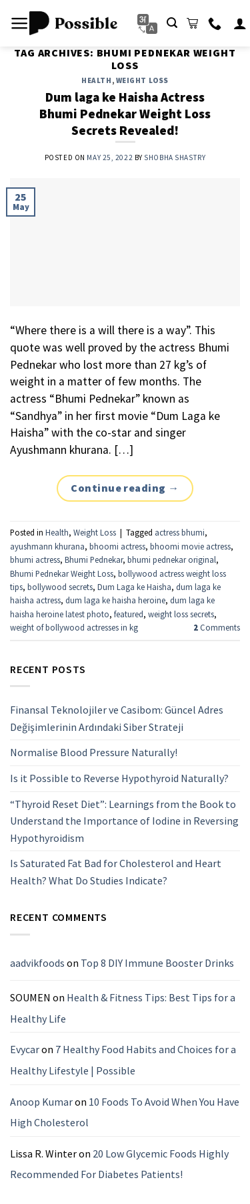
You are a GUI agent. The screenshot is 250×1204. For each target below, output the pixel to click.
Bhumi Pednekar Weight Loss (61, 573)
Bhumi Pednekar (94, 559)
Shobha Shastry (174, 157)
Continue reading (125, 488)
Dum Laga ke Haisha (134, 586)
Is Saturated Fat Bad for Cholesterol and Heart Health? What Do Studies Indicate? (115, 871)
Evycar (24, 1049)
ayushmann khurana (47, 546)
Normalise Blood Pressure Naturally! (93, 752)
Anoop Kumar (41, 1101)
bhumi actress (35, 559)
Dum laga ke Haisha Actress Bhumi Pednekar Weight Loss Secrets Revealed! (125, 113)
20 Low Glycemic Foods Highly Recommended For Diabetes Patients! (119, 1163)
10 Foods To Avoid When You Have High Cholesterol (124, 1111)
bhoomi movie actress (190, 546)
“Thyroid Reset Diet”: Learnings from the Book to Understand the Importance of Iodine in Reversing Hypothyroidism (124, 820)
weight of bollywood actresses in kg (74, 627)
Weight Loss (142, 80)
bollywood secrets (60, 586)
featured (128, 614)
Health (96, 80)
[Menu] (19, 23)
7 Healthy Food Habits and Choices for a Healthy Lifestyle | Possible (123, 1060)
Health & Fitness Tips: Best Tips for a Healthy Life (122, 1008)
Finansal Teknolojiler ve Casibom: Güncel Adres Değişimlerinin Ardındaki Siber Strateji (116, 718)
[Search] (172, 23)
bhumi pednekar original (171, 559)
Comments (216, 627)
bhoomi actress (117, 546)
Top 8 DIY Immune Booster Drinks (157, 962)
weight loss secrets (181, 614)
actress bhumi (180, 532)
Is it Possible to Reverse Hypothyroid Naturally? (119, 777)
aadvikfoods (37, 962)
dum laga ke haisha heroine (115, 600)
